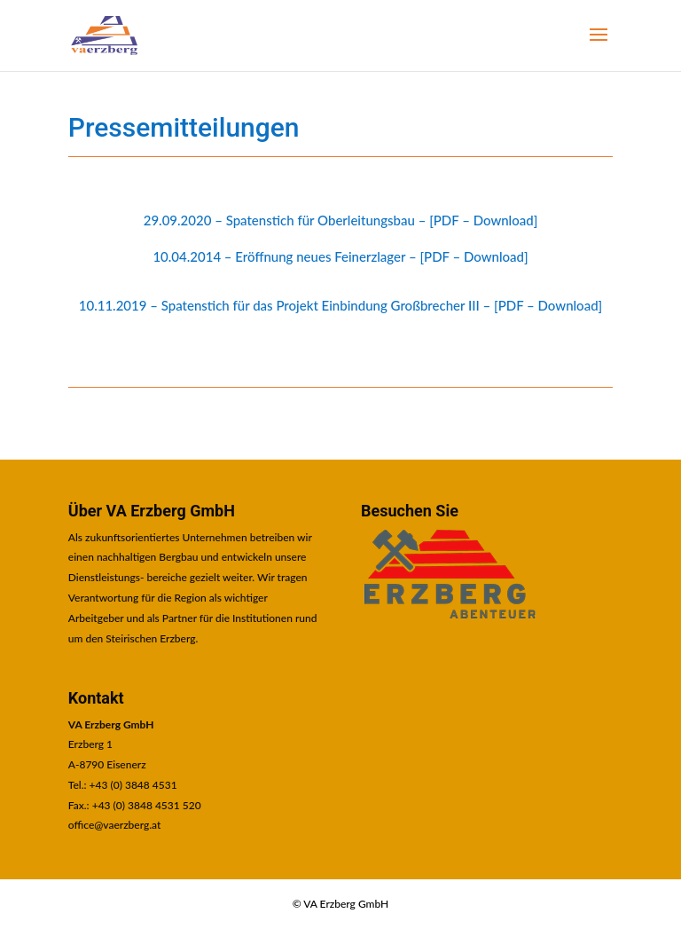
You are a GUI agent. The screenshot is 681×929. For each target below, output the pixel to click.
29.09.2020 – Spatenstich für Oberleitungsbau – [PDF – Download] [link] (341, 220)
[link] (104, 35)
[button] (598, 46)
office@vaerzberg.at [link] (114, 824)
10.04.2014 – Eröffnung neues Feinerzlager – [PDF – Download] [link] (340, 256)
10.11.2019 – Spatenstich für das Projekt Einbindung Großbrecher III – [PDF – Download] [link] (340, 305)
